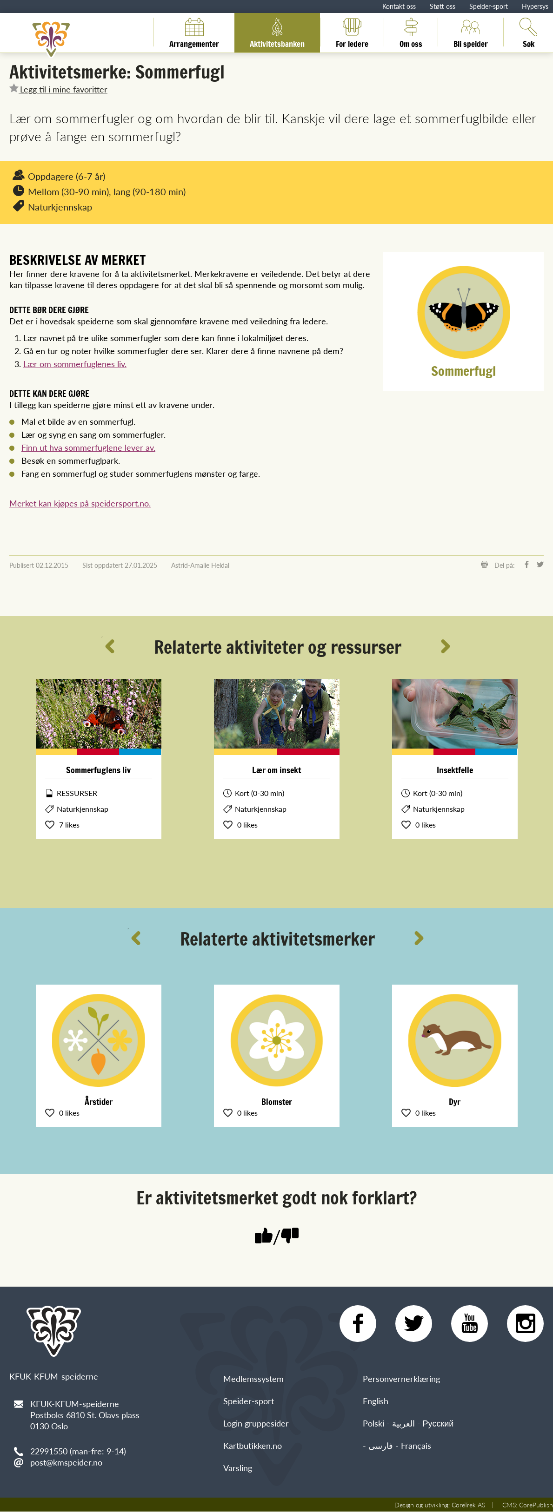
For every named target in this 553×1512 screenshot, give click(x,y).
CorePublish (536, 1505)
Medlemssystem (253, 1379)
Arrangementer (194, 32)
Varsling (237, 1468)
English (375, 1401)
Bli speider (470, 32)
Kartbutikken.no (252, 1446)
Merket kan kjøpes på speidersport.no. (80, 503)
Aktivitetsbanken (277, 32)
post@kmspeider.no (66, 1462)
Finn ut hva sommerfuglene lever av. (88, 447)
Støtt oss (442, 6)
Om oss (411, 32)
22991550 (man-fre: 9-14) (78, 1451)
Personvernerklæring (401, 1379)
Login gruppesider (256, 1423)
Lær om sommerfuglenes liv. (75, 363)
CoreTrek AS (468, 1505)
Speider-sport (488, 6)
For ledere (352, 32)
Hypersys (535, 6)
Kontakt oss (399, 6)
